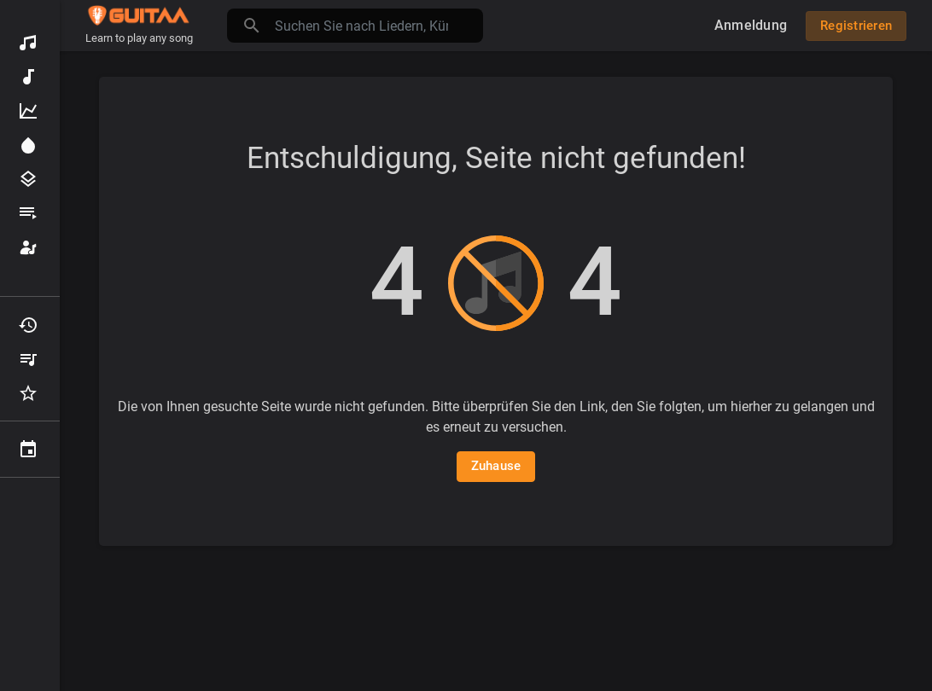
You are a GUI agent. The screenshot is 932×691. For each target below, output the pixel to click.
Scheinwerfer (28, 145)
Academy (30, 506)
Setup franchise (30, 574)
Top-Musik (28, 111)
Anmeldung (750, 25)
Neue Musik (28, 77)
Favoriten (28, 393)
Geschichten (30, 608)
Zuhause (496, 465)
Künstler (28, 247)
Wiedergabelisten (28, 213)
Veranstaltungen (28, 449)
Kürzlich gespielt (28, 325)
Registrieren (856, 25)
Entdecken (28, 42)
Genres (28, 179)
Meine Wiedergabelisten (28, 359)
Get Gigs (30, 540)
